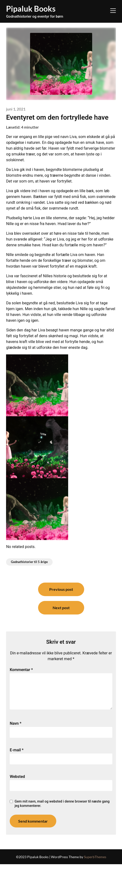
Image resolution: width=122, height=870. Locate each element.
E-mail (17, 755)
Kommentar (21, 669)
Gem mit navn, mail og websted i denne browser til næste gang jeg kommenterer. (62, 809)
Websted (17, 782)
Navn (15, 729)
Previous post (61, 589)
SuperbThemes (95, 863)
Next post (61, 607)
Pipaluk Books (31, 8)
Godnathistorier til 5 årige (29, 562)
